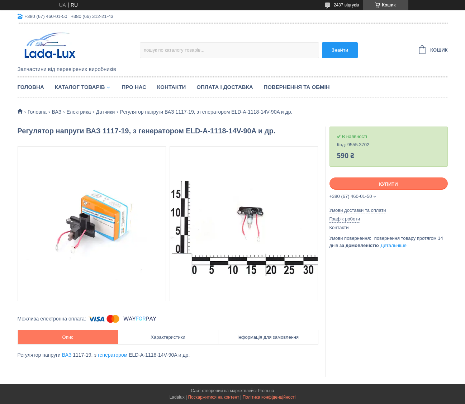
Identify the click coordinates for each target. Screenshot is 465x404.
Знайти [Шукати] (340, 50)
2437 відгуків (346, 5)
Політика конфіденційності (269, 397)
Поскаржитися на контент (213, 397)
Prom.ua (266, 390)
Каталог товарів (80, 87)
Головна (31, 87)
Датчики (105, 112)
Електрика (79, 112)
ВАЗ (57, 112)
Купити (388, 184)
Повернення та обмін (297, 87)
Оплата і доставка (224, 87)
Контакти (171, 87)
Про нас (134, 87)
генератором (113, 355)
